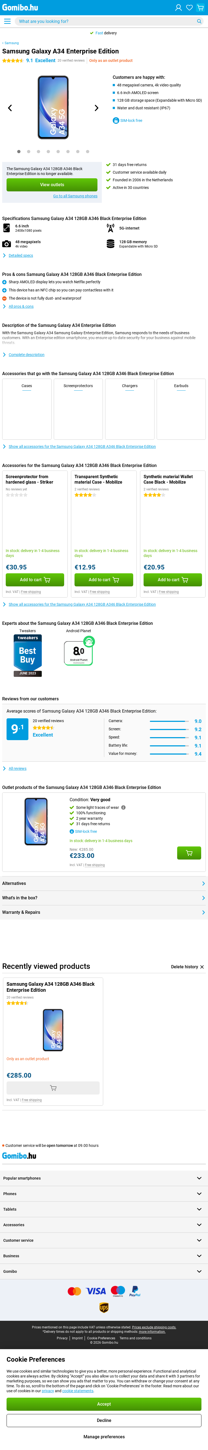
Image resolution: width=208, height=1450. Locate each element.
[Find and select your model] (109, 21)
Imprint (77, 1338)
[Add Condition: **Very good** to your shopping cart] (189, 853)
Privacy (62, 1338)
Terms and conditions (135, 1338)
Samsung (12, 43)
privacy (48, 1391)
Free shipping (31, 592)
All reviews (14, 768)
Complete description (23, 354)
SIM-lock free (127, 120)
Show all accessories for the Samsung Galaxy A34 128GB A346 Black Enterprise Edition (79, 446)
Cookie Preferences (101, 1338)
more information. (152, 1332)
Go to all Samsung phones (75, 196)
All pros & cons (18, 306)
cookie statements (77, 1391)
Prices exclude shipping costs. (154, 1327)
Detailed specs (17, 255)
